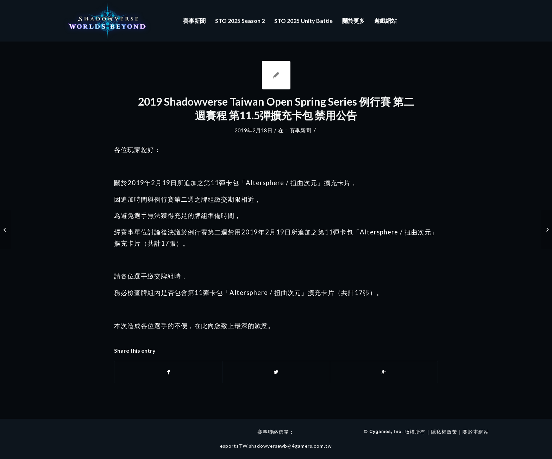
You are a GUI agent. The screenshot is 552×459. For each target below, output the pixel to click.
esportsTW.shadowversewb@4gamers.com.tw (276, 446)
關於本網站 (476, 432)
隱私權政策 (444, 432)
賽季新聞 (300, 130)
